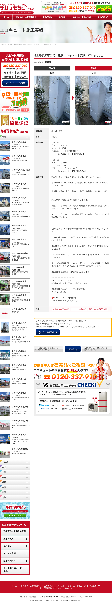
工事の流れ (47, 17)
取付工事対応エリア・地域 (13, 569)
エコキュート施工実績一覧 (73, 349)
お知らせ (68, 588)
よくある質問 (9, 553)
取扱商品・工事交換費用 (26, 17)
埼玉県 (48, 62)
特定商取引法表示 (68, 597)
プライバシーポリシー (49, 597)
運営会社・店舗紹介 (28, 597)
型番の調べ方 (103, 17)
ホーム (6, 17)
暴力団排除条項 (86, 597)
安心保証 (62, 17)
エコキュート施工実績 (82, 17)
